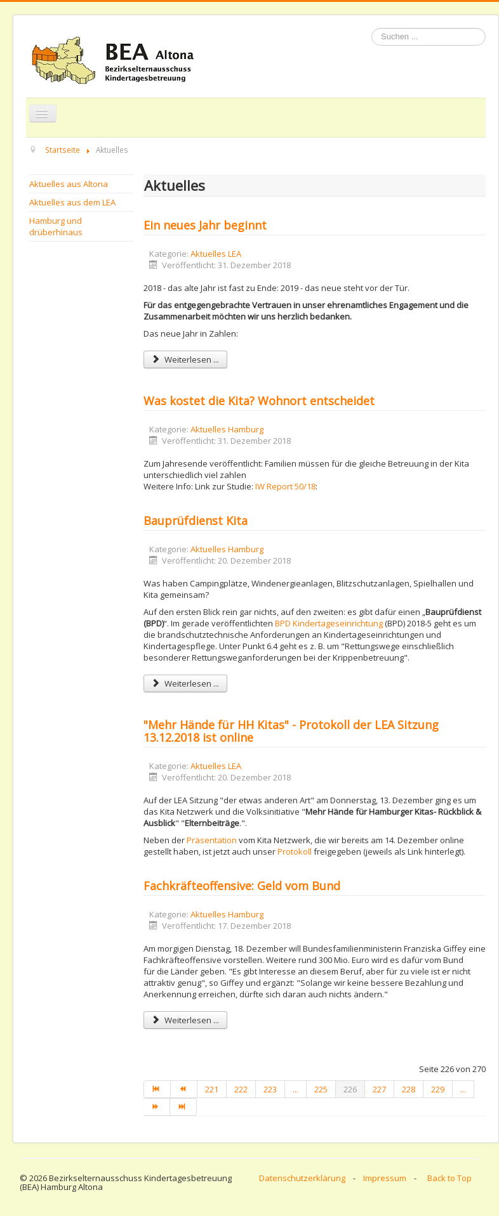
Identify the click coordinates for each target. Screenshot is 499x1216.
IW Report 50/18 (285, 486)
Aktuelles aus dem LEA (72, 202)
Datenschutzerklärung (302, 1178)
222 (241, 1089)
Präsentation (212, 840)
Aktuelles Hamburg (226, 429)
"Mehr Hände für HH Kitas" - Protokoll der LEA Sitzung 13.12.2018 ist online (291, 731)
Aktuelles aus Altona (68, 184)
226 (350, 1089)
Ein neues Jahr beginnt (205, 225)
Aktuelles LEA (215, 253)
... (295, 1089)
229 (437, 1089)
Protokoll (294, 851)
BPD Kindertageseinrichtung (330, 623)
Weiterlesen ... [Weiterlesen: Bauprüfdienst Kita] (185, 683)
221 (211, 1089)
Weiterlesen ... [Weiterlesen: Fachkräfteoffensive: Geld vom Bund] (185, 1020)
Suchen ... (371, 28)
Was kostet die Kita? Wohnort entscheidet (259, 400)
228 (408, 1089)
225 (321, 1089)
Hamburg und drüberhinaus (56, 226)
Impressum (384, 1178)
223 (270, 1089)
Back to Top (449, 1178)
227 (379, 1089)
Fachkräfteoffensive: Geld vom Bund (241, 885)
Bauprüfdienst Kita (195, 520)
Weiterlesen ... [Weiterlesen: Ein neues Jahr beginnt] (185, 359)
